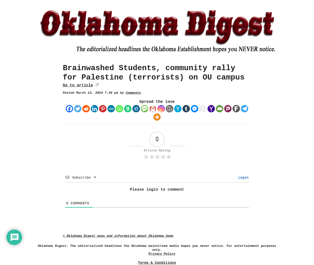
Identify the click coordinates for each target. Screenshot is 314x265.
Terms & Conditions (157, 263)
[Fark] (236, 108)
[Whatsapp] (119, 108)
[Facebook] (69, 108)
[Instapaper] (203, 108)
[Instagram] (161, 108)
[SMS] (144, 108)
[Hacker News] (178, 108)
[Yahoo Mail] (211, 108)
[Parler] (228, 108)
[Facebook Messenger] (194, 108)
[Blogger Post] (169, 108)
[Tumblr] (186, 108)
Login (242, 178)
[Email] (219, 108)
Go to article (78, 85)
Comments (133, 93)
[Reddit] (86, 108)
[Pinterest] (102, 108)
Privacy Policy (162, 254)
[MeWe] (111, 108)
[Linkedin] (94, 108)
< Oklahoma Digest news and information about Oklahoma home (118, 236)
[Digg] (136, 108)
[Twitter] (77, 108)
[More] (157, 117)
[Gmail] (153, 108)
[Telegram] (244, 108)
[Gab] (127, 108)
